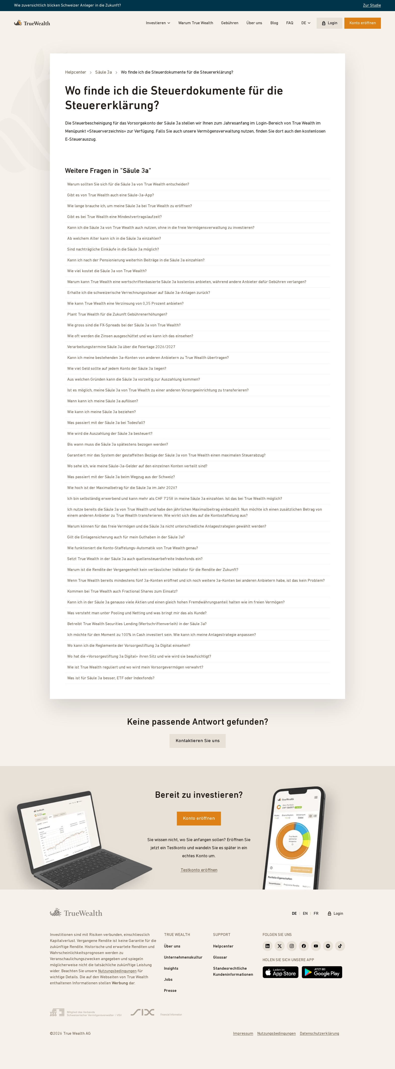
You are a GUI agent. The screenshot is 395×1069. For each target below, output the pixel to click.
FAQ (289, 23)
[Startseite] (32, 23)
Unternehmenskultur (183, 958)
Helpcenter (223, 946)
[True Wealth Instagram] (292, 946)
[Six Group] (156, 1012)
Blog (274, 23)
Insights (171, 969)
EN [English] (305, 914)
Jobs (168, 980)
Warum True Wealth (195, 23)
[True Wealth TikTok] (340, 946)
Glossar (220, 958)
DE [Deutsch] (294, 914)
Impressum (243, 1034)
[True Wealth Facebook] (304, 946)
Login (329, 23)
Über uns (254, 23)
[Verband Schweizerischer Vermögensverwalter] (86, 1013)
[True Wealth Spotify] (328, 946)
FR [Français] (316, 914)
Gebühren (229, 23)
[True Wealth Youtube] (316, 946)
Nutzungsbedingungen (117, 971)
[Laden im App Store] (280, 972)
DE (306, 23)
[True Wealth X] (280, 946)
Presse (170, 991)
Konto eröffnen (362, 23)
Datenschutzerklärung (319, 1034)
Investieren (158, 23)
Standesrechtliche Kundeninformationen (233, 972)
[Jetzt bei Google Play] (322, 972)
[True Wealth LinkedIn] (267, 946)
